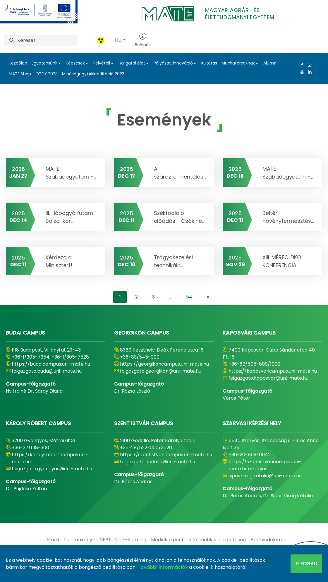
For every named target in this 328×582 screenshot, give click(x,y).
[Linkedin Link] (308, 72)
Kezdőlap (18, 63)
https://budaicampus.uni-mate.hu (51, 364)
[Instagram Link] (308, 65)
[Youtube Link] (301, 72)
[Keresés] (47, 40)
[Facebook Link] (301, 65)
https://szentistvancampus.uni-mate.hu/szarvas (265, 465)
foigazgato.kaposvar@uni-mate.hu (268, 378)
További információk (163, 567)
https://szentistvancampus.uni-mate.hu (166, 454)
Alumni (270, 63)
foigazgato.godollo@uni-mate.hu (157, 461)
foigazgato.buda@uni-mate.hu (47, 371)
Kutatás (209, 63)
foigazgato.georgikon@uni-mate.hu (160, 371)
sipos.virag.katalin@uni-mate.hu (265, 475)
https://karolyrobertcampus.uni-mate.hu (50, 458)
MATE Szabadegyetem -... (71, 172)
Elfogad (306, 563)
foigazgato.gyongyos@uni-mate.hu (52, 468)
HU (120, 40)
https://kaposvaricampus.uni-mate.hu (273, 371)
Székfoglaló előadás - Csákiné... (179, 217)
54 (189, 296)
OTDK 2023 (46, 74)
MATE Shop (20, 74)
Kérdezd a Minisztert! (59, 261)
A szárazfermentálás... (180, 172)
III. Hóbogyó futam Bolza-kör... (69, 217)
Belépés (143, 40)
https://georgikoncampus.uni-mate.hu (164, 364)
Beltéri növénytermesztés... (288, 217)
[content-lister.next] (208, 297)
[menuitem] (52, 540)
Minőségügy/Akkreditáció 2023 (93, 74)
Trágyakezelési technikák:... (173, 261)
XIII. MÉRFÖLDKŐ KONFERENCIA (281, 261)
